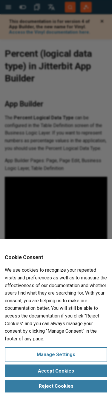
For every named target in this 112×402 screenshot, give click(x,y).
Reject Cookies (56, 386)
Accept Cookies (56, 371)
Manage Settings (56, 354)
